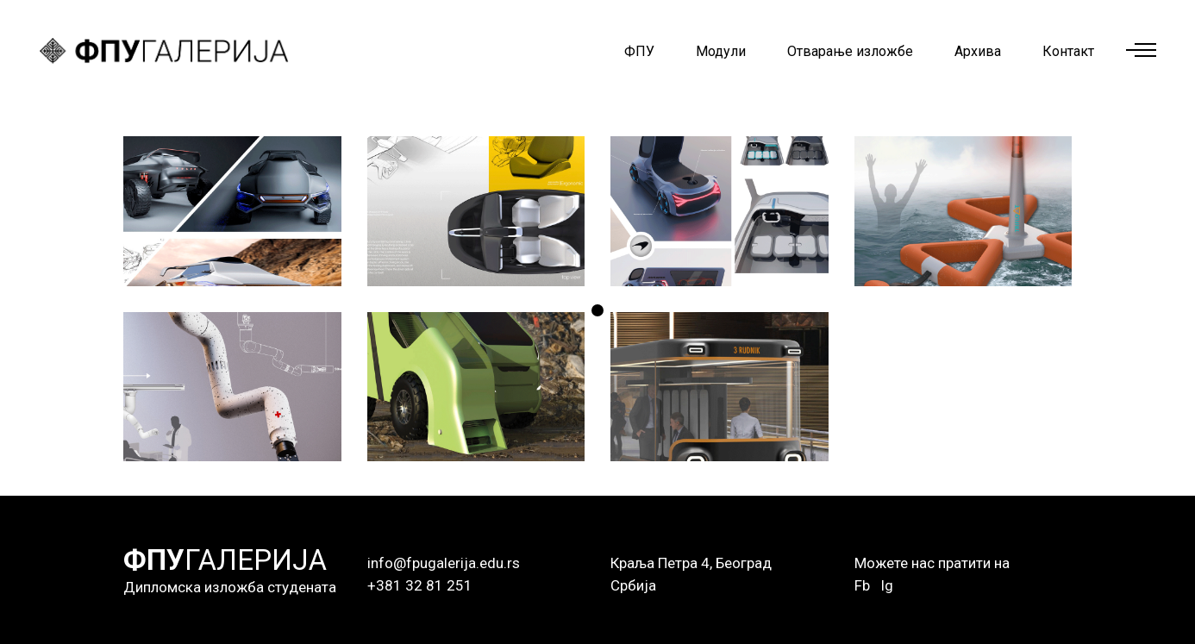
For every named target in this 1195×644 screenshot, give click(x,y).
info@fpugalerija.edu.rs (443, 563)
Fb (862, 585)
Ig (886, 585)
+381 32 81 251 (419, 585)
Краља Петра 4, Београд (691, 563)
